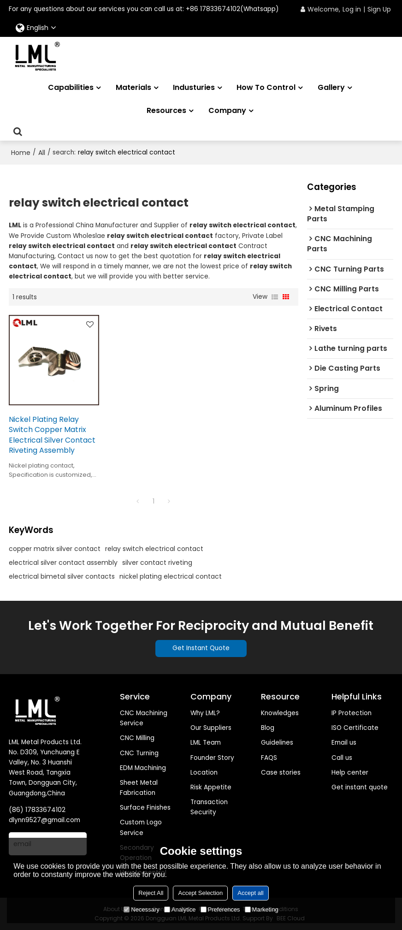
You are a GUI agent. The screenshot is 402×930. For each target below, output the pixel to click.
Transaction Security (209, 807)
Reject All (150, 892)
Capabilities (71, 87)
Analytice (180, 909)
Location (204, 772)
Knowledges (280, 713)
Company (227, 110)
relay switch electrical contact (154, 548)
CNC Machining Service (143, 718)
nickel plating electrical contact (170, 576)
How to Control (266, 87)
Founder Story (212, 757)
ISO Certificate (354, 727)
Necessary (141, 909)
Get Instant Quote (201, 648)
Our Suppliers (210, 727)
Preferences (220, 909)
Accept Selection (200, 892)
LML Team (205, 742)
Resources (166, 110)
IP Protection (351, 713)
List (274, 297)
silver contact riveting (157, 562)
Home (20, 152)
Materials (133, 87)
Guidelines (277, 742)
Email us (343, 742)
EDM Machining (143, 768)
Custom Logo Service (141, 827)
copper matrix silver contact (54, 548)
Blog (267, 727)
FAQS (269, 757)
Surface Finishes (145, 807)
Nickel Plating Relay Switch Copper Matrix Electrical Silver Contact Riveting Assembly (52, 435)
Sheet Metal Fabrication (139, 787)
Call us (341, 757)
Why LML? (205, 713)
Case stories (281, 772)
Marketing (261, 909)
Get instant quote (359, 787)
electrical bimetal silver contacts (62, 576)
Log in (352, 9)
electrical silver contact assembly (63, 562)
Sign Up (379, 9)
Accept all (250, 892)
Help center (349, 772)
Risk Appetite (210, 787)
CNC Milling (137, 738)
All (41, 152)
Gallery (331, 87)
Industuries (194, 87)
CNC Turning (139, 753)
